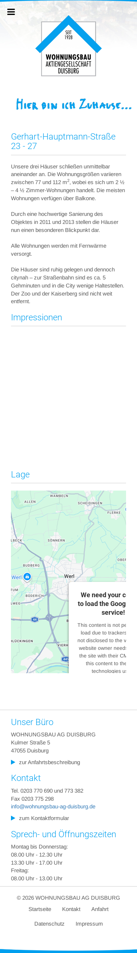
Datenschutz (49, 923)
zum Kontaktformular (44, 818)
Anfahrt (100, 909)
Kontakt (71, 909)
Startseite (39, 909)
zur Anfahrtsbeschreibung (49, 762)
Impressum (89, 923)
